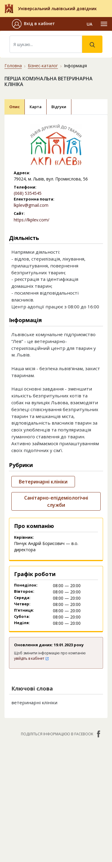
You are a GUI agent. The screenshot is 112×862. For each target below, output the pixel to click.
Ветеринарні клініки (43, 481)
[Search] (46, 44)
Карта (36, 106)
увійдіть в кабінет (31, 658)
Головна (13, 65)
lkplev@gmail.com (31, 205)
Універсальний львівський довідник (57, 8)
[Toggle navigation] (104, 24)
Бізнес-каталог (43, 65)
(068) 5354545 (28, 193)
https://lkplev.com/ (31, 220)
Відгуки (58, 106)
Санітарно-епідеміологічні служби (56, 501)
